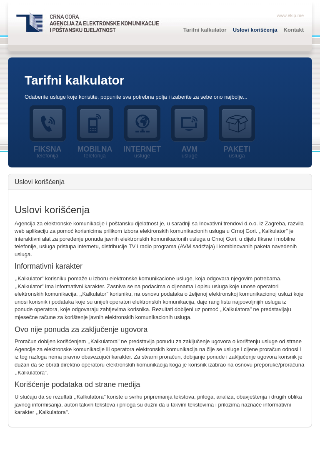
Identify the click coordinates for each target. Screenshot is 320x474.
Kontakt (294, 30)
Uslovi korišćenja (255, 30)
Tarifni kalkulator (205, 30)
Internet (142, 152)
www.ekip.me (290, 15)
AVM (189, 152)
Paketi (237, 152)
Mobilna (95, 152)
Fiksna (47, 152)
